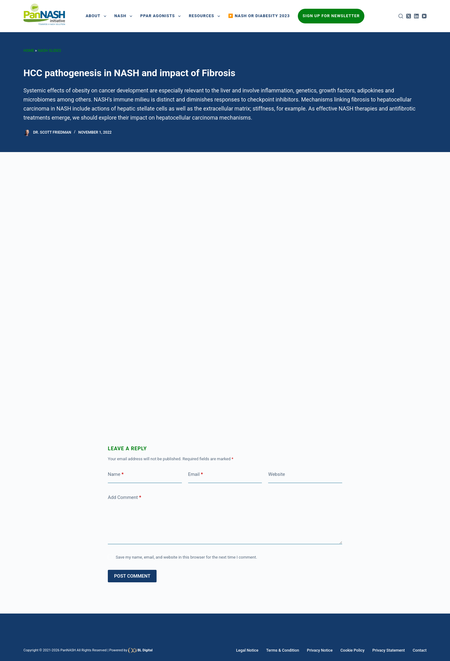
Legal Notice (255, 650)
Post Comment (132, 576)
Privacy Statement (390, 650)
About (97, 16)
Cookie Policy (355, 650)
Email (195, 474)
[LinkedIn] (416, 16)
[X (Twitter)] (408, 16)
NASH (124, 16)
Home (28, 50)
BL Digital (145, 650)
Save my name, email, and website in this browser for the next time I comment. (186, 557)
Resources (205, 16)
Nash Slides (49, 50)
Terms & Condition (288, 650)
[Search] (400, 16)
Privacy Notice (324, 650)
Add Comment (124, 497)
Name (116, 474)
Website (276, 474)
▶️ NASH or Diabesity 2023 (259, 15)
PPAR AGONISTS (161, 16)
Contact (420, 650)
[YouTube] (424, 16)
